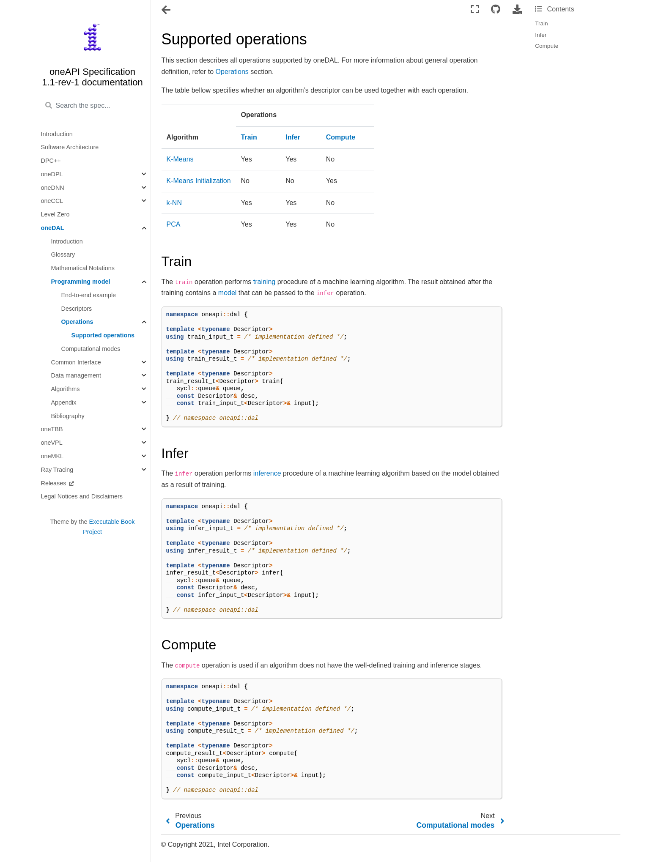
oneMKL (52, 456)
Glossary (63, 254)
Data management (76, 375)
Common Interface (76, 362)
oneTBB (52, 429)
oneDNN (52, 187)
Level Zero (55, 214)
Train (541, 23)
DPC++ (51, 160)
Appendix (64, 402)
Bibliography (68, 416)
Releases (54, 483)
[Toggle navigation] (166, 10)
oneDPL (52, 174)
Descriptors (76, 308)
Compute (546, 46)
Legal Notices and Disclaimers (82, 496)
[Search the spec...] (92, 106)
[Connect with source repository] (495, 9)
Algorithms (65, 389)
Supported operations (103, 335)
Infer (540, 35)
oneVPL (52, 442)
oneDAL (52, 227)
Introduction (57, 134)
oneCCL (52, 200)
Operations (77, 321)
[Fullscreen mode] (475, 9)
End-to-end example (88, 295)
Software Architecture (70, 147)
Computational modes (91, 348)
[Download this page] (517, 9)
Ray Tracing (57, 469)
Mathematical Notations (83, 268)
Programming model (80, 281)
